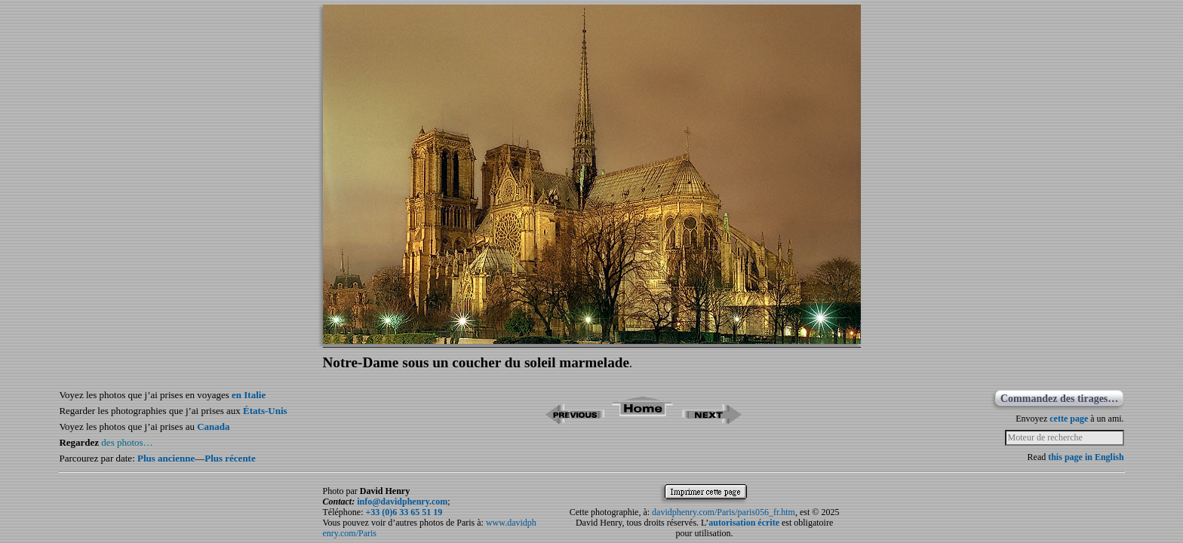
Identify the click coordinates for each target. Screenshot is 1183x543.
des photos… (126, 442)
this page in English (1085, 457)
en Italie (249, 394)
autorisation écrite (743, 522)
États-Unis (265, 410)
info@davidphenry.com (402, 501)
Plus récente (230, 458)
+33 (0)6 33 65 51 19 (403, 512)
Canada (213, 426)
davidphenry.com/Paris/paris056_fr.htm (723, 512)
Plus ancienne (166, 458)
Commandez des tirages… (1059, 398)
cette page (1068, 418)
